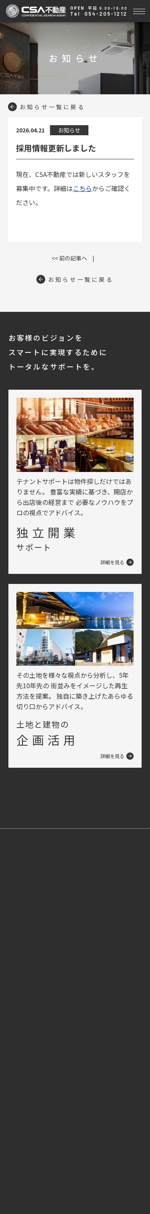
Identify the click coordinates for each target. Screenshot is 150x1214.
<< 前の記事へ (69, 258)
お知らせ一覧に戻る (46, 107)
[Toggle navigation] (139, 10)
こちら (82, 188)
